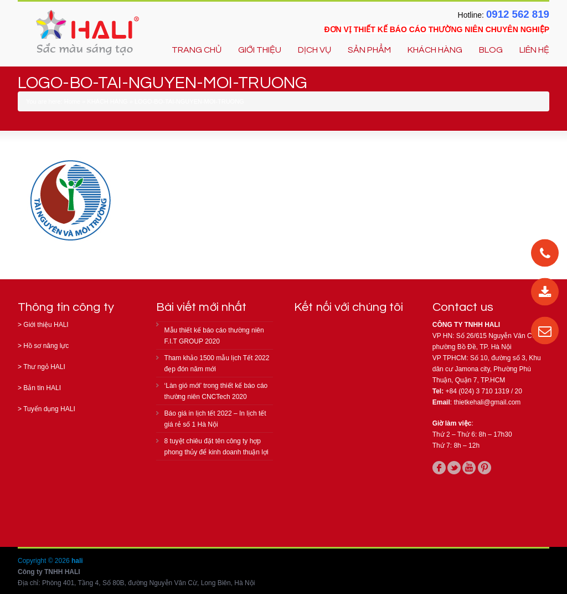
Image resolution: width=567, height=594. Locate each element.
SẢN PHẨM (369, 49)
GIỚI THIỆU (259, 49)
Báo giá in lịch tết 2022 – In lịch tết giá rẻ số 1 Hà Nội (215, 418)
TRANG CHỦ (196, 49)
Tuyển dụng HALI (49, 409)
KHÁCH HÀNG (435, 49)
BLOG (491, 49)
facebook (439, 467)
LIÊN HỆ (534, 49)
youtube (469, 467)
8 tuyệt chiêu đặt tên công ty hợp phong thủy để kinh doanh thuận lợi (216, 446)
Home (72, 101)
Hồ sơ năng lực (46, 346)
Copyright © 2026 (44, 561)
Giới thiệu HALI (45, 325)
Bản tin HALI (42, 388)
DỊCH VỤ (314, 49)
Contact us (462, 307)
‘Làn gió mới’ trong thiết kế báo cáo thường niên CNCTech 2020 (216, 391)
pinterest (484, 467)
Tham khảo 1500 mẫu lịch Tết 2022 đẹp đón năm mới (217, 363)
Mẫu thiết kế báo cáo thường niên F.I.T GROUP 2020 (214, 335)
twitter (454, 467)
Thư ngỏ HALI (44, 367)
